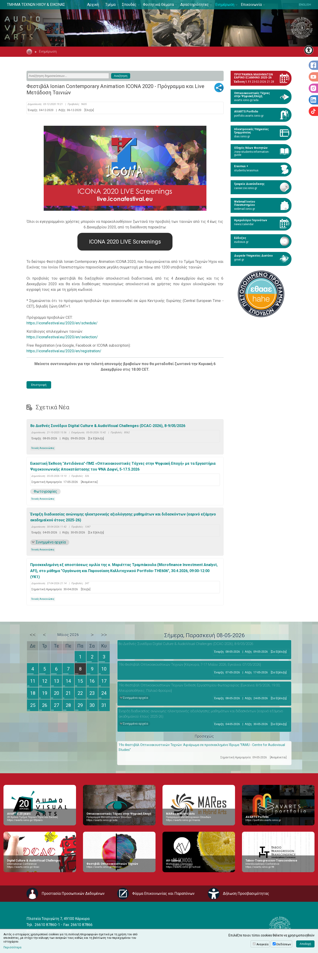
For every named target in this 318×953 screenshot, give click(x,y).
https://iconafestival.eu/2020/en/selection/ (62, 337)
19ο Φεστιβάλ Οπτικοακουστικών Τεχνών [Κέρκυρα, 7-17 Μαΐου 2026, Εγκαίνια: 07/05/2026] (190, 664)
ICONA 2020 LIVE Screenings (125, 241)
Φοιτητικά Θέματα (158, 4)
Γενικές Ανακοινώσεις (42, 448)
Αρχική (93, 4)
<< (33, 634)
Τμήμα (110, 4)
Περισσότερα (12, 947)
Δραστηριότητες (194, 4)
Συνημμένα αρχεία (51, 542)
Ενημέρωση (224, 4)
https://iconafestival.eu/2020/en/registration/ (63, 351)
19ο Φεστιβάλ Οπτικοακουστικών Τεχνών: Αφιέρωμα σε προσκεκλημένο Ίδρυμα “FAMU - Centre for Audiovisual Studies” (202, 747)
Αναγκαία (262, 944)
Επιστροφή (38, 385)
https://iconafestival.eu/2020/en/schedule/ (62, 323)
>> (104, 634)
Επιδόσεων (283, 944)
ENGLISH (305, 4)
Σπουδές (129, 4)
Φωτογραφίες (45, 491)
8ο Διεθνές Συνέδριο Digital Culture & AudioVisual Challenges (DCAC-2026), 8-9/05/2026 (107, 426)
